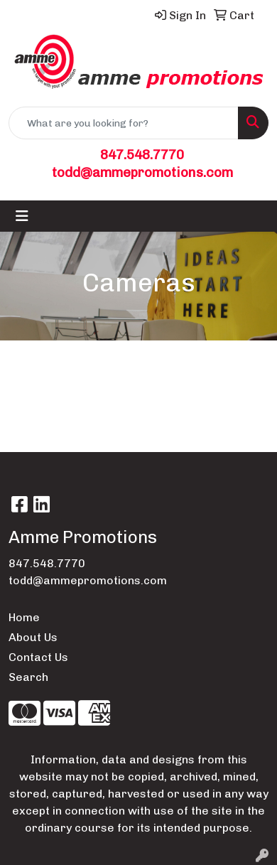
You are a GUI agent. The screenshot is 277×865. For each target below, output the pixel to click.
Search (28, 677)
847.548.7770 (142, 154)
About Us (33, 637)
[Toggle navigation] (22, 216)
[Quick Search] (124, 123)
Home (24, 617)
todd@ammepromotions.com (142, 172)
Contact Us (38, 657)
